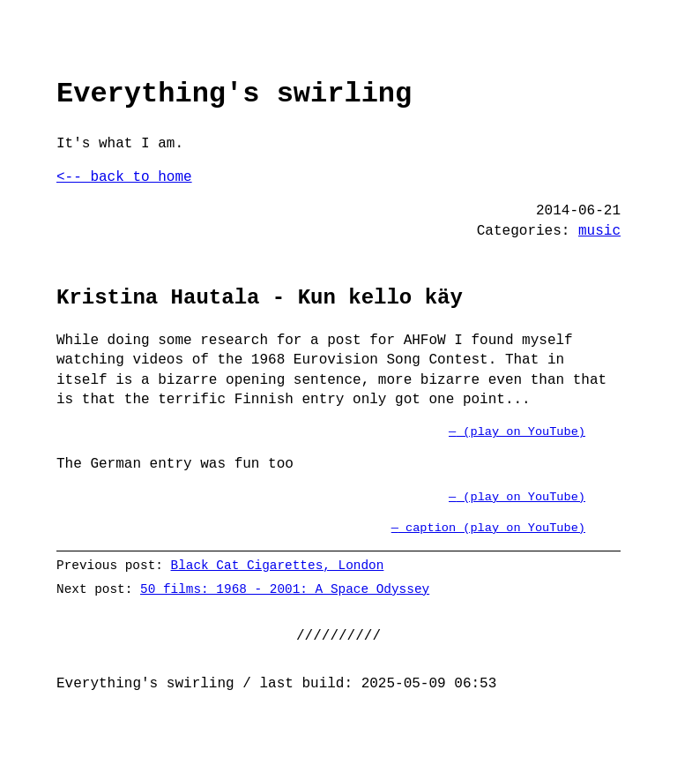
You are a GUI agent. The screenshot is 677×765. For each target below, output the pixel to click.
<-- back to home (124, 177)
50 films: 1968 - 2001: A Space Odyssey (284, 589)
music (599, 231)
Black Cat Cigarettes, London (277, 565)
